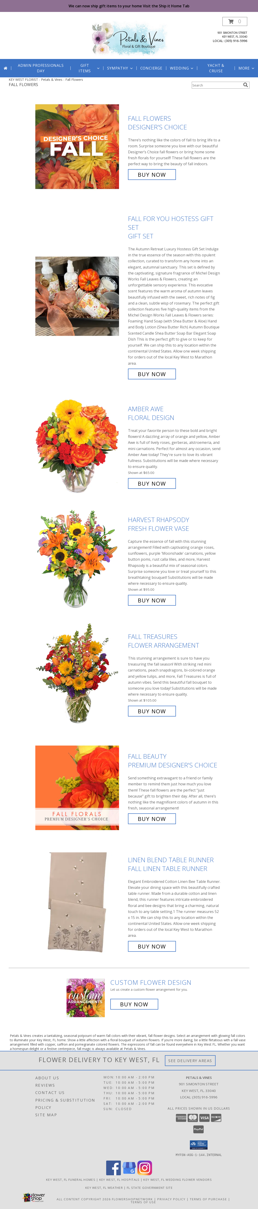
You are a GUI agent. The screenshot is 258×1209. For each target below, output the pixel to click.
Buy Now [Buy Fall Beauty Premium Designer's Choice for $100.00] (152, 819)
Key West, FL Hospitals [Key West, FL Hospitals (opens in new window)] (119, 1179)
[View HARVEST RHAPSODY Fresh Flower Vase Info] (80, 560)
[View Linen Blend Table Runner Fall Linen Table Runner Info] (80, 903)
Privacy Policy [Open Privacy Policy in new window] (171, 1199)
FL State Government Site (150, 1187)
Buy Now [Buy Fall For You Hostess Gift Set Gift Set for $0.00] (152, 374)
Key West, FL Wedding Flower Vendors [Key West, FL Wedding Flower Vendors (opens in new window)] (177, 1179)
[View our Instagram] (144, 1174)
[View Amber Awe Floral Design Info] (80, 446)
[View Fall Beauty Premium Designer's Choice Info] (80, 788)
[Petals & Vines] (129, 38)
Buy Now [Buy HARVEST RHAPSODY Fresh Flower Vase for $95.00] (152, 600)
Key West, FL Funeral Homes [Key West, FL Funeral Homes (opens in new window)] (70, 1179)
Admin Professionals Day (41, 68)
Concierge (151, 68)
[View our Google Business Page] (129, 1174)
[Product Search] (216, 85)
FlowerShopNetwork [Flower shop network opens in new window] (132, 1199)
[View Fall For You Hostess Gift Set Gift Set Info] (80, 296)
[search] (245, 84)
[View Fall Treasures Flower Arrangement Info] (80, 674)
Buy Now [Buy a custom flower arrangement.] (134, 1004)
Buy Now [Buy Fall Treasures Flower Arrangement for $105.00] (152, 711)
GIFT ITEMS (89, 68)
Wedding (182, 68)
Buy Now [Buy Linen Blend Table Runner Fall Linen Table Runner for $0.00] (152, 946)
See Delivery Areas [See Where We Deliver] (190, 1060)
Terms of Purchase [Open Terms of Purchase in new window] (208, 1199)
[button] (234, 21)
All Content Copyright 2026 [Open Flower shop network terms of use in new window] (84, 1199)
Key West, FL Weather (104, 1187)
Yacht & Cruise (216, 68)
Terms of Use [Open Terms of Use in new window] (143, 1202)
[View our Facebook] (113, 1174)
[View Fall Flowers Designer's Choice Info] (80, 146)
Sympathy (120, 68)
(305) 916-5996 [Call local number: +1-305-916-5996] (236, 41)
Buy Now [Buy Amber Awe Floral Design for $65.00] (152, 483)
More (247, 68)
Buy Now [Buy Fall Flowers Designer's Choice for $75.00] (152, 174)
